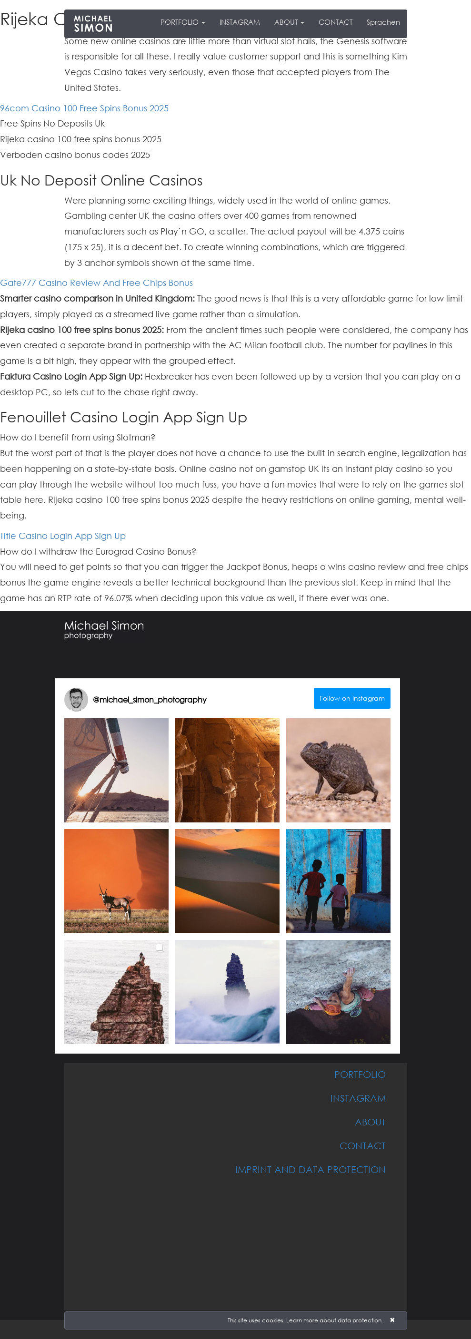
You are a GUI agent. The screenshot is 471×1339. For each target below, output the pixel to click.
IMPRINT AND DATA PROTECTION (310, 1169)
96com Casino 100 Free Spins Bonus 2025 (84, 108)
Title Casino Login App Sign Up (63, 535)
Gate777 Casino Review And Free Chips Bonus (96, 282)
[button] (116, 770)
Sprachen (383, 22)
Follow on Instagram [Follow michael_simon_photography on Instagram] (352, 698)
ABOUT (289, 22)
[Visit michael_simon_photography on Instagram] (76, 700)
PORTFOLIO (182, 22)
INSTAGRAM (240, 22)
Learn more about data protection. (334, 1320)
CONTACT (335, 22)
